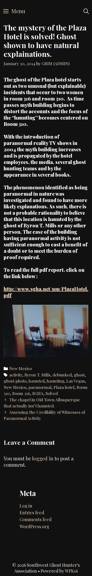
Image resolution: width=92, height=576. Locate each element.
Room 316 (21, 393)
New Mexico (20, 368)
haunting (55, 381)
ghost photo (15, 381)
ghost (79, 374)
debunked (62, 374)
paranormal (39, 387)
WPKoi (71, 571)
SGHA (37, 393)
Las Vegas (75, 381)
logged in (42, 458)
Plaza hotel (64, 387)
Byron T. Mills (37, 374)
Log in (26, 506)
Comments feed (36, 519)
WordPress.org (34, 526)
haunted (36, 381)
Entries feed (32, 512)
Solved (52, 393)
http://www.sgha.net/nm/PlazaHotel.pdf (46, 291)
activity (15, 374)
